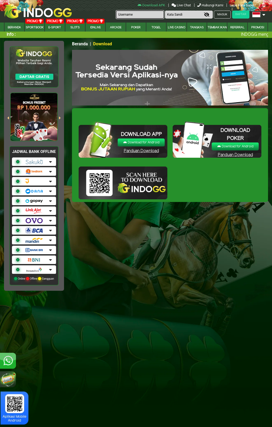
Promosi (257, 27)
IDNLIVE (95, 27)
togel (156, 27)
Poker (136, 27)
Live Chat (182, 5)
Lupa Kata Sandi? (243, 5)
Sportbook (35, 27)
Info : (11, 34)
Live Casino (176, 27)
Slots (75, 27)
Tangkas (197, 27)
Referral (237, 27)
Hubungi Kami (210, 5)
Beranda (14, 27)
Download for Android (141, 142)
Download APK (152, 5)
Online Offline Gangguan (34, 278)
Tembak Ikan (217, 27)
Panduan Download (141, 150)
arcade (115, 27)
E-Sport (54, 27)
